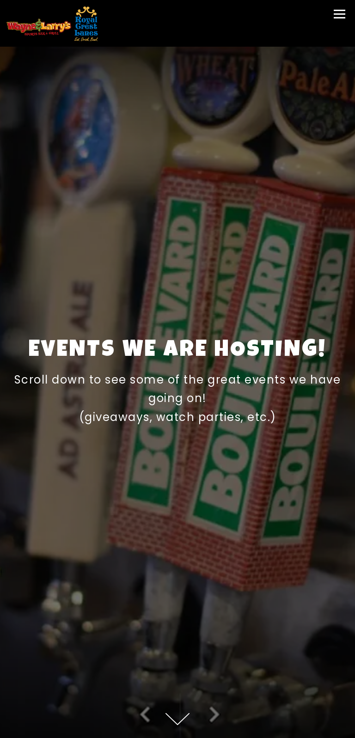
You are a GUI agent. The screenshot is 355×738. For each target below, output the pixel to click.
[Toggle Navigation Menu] (339, 14)
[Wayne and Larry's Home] (52, 23)
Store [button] (177, 728)
